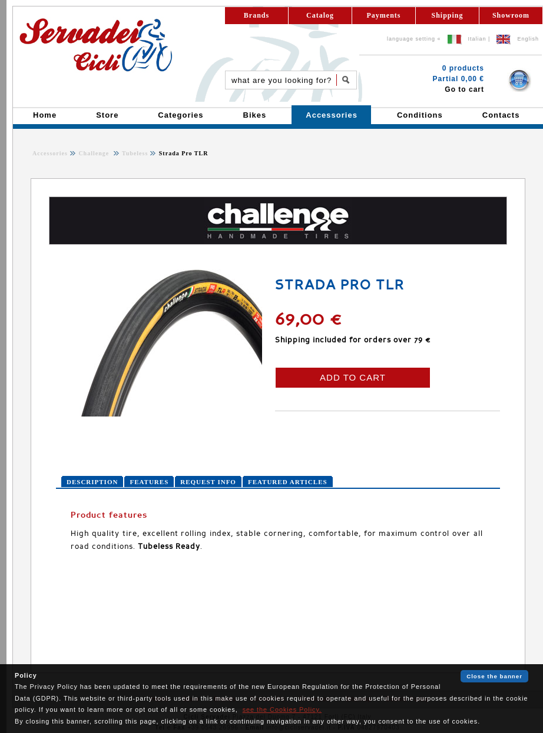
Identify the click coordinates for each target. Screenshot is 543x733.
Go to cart (464, 89)
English (528, 39)
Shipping (447, 15)
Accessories (50, 153)
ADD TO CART (353, 377)
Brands (256, 15)
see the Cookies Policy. (282, 709)
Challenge (94, 153)
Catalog (320, 15)
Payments (384, 15)
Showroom (510, 15)
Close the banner (494, 676)
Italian (477, 39)
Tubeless (134, 153)
